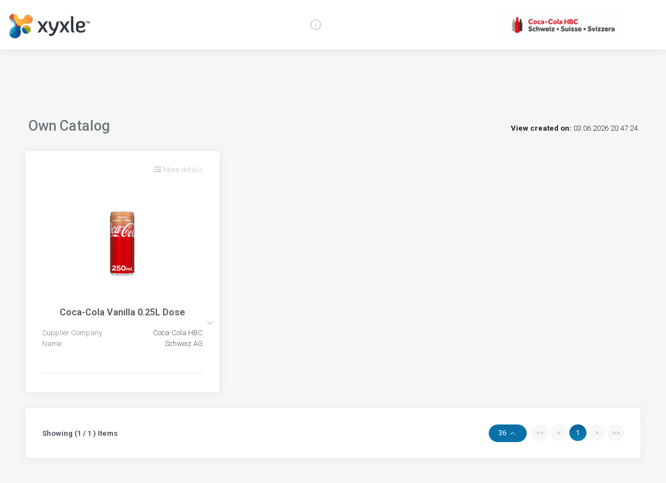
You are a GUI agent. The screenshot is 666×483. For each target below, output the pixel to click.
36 (503, 432)
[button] (210, 323)
